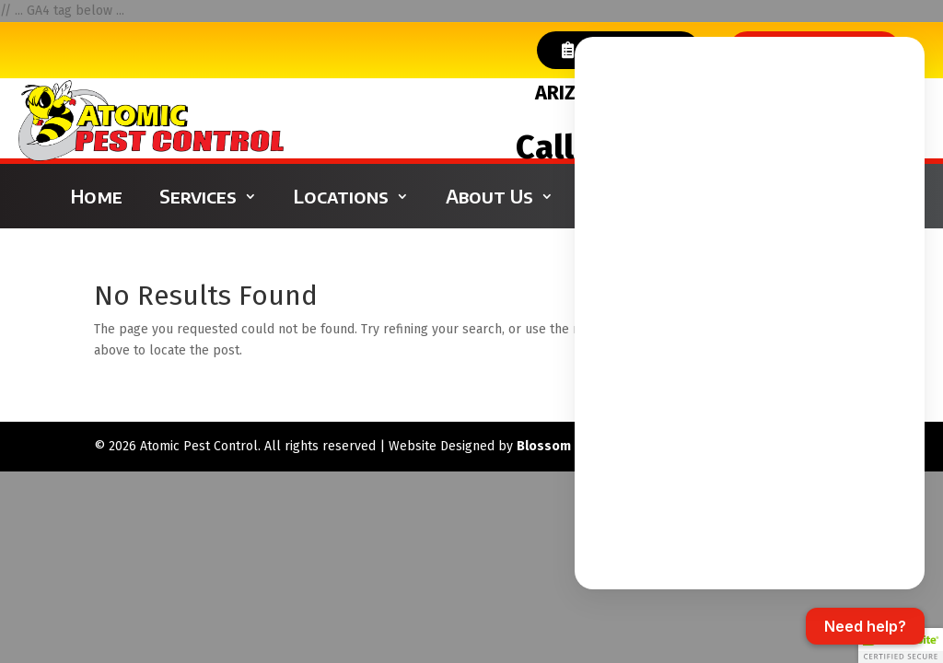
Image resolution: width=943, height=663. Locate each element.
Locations (341, 195)
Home (96, 195)
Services (198, 195)
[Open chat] (865, 626)
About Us (489, 195)
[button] (900, 645)
